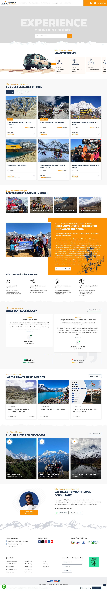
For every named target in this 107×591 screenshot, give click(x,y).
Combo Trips (28, 92)
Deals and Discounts (11, 561)
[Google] (77, 360)
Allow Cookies (96, 588)
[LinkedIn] (49, 541)
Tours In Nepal (93, 69)
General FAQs (28, 561)
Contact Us (68, 3)
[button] (69, 36)
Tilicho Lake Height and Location (52, 409)
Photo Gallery (28, 564)
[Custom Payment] (53, 581)
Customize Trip (10, 572)
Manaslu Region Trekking (88, 210)
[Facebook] (39, 541)
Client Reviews (10, 566)
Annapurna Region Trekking (41, 210)
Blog (61, 3)
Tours (18, 92)
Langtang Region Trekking (65, 210)
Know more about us (63, 268)
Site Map (45, 564)
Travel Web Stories (11, 564)
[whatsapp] (4, 586)
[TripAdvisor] (29, 360)
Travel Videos (28, 569)
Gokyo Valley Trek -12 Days (16, 165)
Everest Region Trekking (15, 210)
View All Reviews (94, 310)
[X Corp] (42, 541)
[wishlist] (91, 3)
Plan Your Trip (76, 513)
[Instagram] (46, 541)
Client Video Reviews (11, 569)
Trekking (10, 92)
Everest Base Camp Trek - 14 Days (52, 122)
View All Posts (95, 376)
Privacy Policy (85, 588)
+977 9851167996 (101, 3)
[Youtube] (52, 541)
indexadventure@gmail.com (15, 544)
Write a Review (29, 572)
